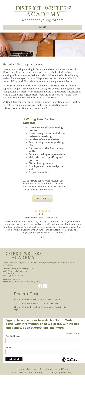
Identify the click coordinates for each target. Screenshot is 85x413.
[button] (40, 286)
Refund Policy (61, 369)
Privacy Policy (23, 369)
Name (8, 347)
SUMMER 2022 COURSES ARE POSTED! (32, 299)
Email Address (12, 336)
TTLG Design (67, 372)
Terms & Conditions (42, 369)
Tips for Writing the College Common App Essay (37, 307)
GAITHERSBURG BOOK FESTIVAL (30, 303)
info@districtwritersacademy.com (24, 281)
